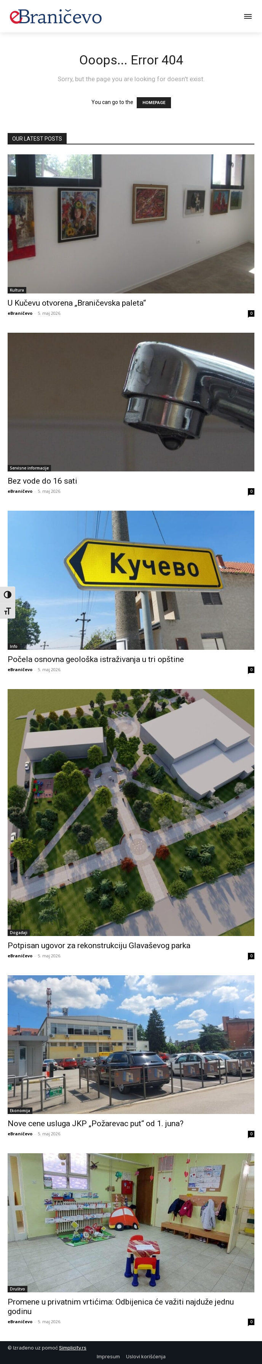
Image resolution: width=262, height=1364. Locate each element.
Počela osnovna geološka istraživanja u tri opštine (96, 659)
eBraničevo (20, 313)
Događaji (18, 932)
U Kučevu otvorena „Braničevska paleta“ (77, 303)
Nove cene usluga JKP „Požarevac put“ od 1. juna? (96, 1123)
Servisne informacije (29, 468)
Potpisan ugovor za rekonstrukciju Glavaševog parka (99, 945)
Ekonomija (20, 1110)
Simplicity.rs (72, 1348)
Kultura (17, 290)
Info (14, 646)
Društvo (17, 1289)
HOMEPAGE (153, 102)
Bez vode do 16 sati (42, 481)
